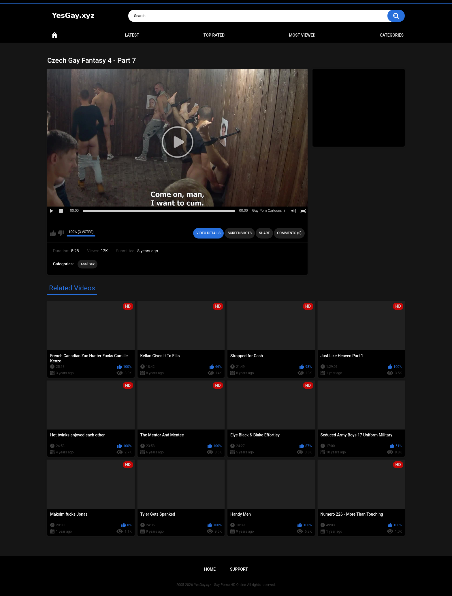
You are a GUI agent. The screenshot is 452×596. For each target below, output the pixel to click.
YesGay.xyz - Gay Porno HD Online (220, 585)
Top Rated (214, 35)
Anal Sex (87, 264)
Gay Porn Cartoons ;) (268, 211)
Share (264, 233)
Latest (132, 35)
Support (239, 569)
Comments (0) (289, 233)
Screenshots (240, 233)
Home (54, 35)
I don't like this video (61, 233)
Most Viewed (302, 35)
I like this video (53, 233)
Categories (392, 35)
